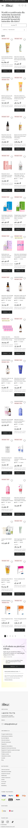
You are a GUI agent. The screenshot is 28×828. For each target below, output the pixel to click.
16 (8, 502)
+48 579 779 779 (8, 713)
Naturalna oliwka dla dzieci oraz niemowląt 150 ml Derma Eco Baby (20, 58)
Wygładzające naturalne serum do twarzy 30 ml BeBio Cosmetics (20, 217)
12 (21, 424)
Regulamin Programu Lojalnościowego (10, 750)
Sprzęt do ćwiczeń (5, 773)
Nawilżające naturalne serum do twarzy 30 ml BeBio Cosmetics (7, 217)
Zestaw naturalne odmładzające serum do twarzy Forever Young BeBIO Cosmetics (8, 338)
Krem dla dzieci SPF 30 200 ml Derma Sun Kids (7, 57)
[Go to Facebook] (2, 822)
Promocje (3, 781)
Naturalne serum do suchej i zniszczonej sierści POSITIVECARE (7, 136)
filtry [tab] (14, 25)
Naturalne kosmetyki (6, 771)
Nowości (3, 783)
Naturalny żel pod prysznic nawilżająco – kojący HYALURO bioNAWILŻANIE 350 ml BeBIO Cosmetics (19, 421)
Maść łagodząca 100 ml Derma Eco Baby (20, 539)
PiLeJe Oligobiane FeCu (7, 618)
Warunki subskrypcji (6, 742)
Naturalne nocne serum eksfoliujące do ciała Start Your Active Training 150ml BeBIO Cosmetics (20, 380)
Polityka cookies (5, 754)
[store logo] (11, 5)
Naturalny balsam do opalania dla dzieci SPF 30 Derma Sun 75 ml (20, 97)
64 (8, 300)
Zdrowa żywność (5, 769)
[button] (11, 40)
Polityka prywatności (6, 752)
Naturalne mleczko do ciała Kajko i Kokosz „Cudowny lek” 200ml (19, 175)
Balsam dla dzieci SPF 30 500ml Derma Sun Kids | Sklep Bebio (20, 136)
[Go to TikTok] (13, 822)
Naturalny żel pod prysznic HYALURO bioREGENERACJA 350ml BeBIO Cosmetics (7, 499)
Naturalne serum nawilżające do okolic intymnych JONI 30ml (7, 175)
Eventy (2, 779)
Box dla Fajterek (5, 738)
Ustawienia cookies (6, 756)
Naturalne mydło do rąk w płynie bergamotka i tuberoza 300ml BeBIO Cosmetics (20, 297)
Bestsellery (4, 785)
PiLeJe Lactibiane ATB (19, 579)
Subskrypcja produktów (7, 736)
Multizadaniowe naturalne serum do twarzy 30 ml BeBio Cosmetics (6, 256)
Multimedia (4, 775)
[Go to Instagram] (8, 822)
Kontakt (3, 758)
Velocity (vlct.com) (10, 826)
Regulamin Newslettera (6, 746)
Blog (2, 760)
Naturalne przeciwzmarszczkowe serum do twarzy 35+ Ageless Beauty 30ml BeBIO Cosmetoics (20, 338)
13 (21, 462)
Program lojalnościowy (6, 734)
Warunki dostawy (5, 740)
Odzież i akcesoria (5, 777)
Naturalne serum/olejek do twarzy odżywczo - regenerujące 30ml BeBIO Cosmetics (7, 297)
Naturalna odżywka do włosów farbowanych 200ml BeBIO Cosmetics (20, 499)
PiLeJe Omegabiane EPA (20, 618)
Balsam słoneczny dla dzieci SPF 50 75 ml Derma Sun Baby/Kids (7, 97)
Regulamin (4, 744)
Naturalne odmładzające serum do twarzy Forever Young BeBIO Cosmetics (20, 256)
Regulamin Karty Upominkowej (8, 748)
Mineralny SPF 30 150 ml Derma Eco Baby (7, 579)
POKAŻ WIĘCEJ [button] (9, 679)
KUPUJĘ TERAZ (6, 2)
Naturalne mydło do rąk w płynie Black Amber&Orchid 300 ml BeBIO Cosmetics (7, 380)
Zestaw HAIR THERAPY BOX (7, 539)
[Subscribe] (14, 666)
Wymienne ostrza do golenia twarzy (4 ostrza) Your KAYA (7, 459)
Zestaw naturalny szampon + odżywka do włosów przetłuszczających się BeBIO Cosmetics (20, 459)
